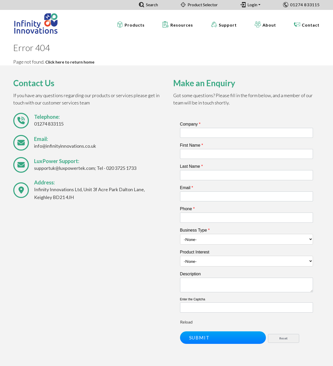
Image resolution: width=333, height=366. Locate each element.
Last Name (191, 166)
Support (228, 24)
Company (190, 124)
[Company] (246, 133)
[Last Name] (246, 175)
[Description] (246, 285)
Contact (310, 24)
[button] (223, 337)
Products (135, 24)
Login (252, 4)
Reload (186, 321)
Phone (187, 209)
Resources (181, 24)
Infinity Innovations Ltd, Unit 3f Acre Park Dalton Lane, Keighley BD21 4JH (89, 193)
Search (152, 4)
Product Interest (194, 252)
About (269, 24)
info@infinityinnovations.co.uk (65, 146)
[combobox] (246, 239)
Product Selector (203, 4)
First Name (191, 145)
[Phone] (246, 217)
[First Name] (246, 154)
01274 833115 (305, 4)
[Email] (246, 196)
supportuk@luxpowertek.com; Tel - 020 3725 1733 (85, 168)
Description (190, 274)
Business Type (195, 230)
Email (186, 187)
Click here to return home (69, 61)
